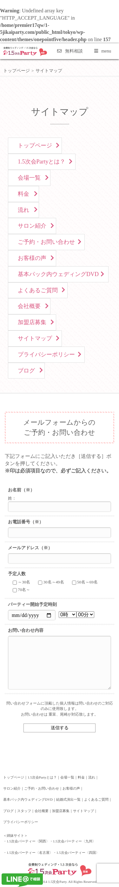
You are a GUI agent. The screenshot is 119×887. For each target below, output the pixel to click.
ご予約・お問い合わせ (46, 242)
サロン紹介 (32, 226)
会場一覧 (29, 178)
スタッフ (24, 811)
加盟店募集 (32, 322)
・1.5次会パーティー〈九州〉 (73, 841)
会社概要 (29, 306)
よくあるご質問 (38, 290)
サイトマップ (35, 338)
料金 (23, 194)
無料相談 (70, 51)
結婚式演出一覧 (68, 799)
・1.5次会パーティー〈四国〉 (76, 852)
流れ (23, 210)
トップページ (16, 70)
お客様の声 (32, 258)
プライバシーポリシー (46, 354)
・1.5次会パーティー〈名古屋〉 (28, 852)
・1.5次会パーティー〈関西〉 (26, 841)
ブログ (26, 370)
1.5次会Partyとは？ (42, 161)
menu (102, 51)
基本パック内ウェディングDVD (58, 274)
